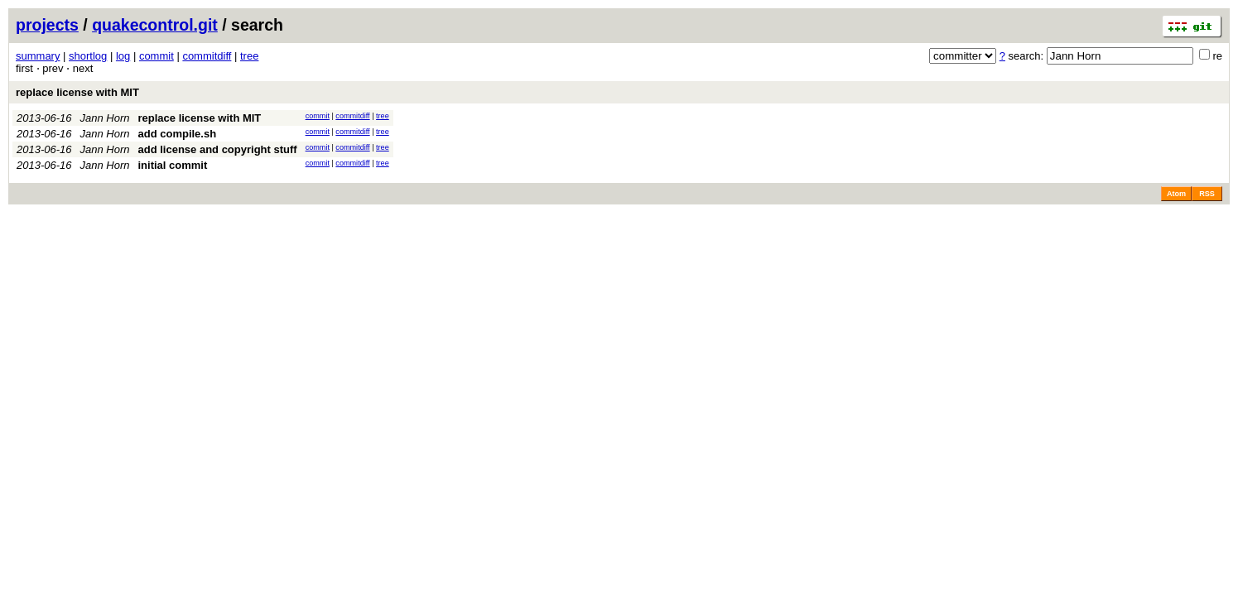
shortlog (88, 56)
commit (156, 56)
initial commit (172, 165)
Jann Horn (105, 118)
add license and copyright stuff (216, 149)
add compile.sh (176, 133)
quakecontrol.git (155, 25)
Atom (1176, 194)
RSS (1207, 194)
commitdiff (206, 56)
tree (249, 56)
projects (47, 25)
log (123, 56)
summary (38, 56)
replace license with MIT (77, 92)
